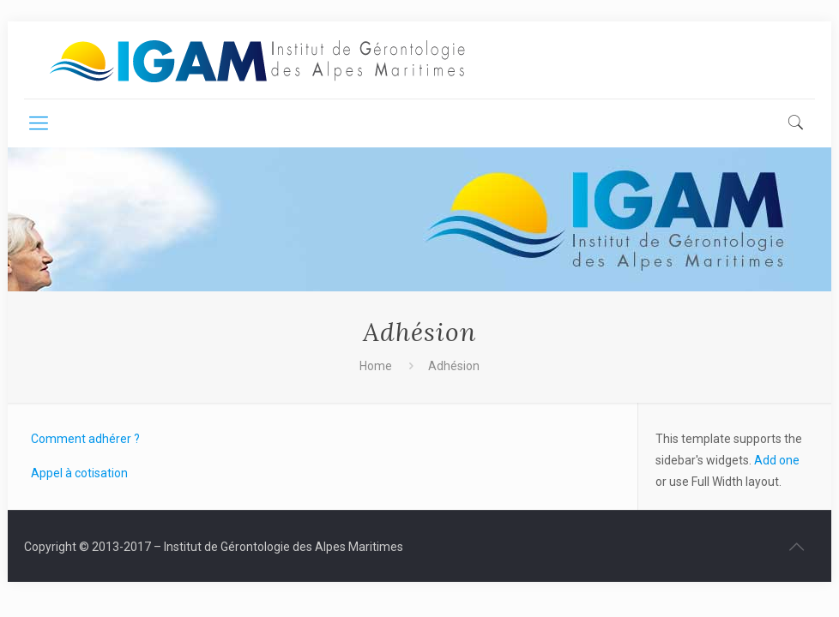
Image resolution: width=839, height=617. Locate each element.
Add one (777, 460)
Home (375, 366)
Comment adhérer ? (85, 439)
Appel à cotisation (79, 473)
